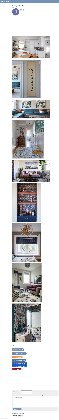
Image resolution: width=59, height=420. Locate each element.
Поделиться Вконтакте (18, 360)
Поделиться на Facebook (19, 363)
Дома (13, 7)
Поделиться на (19, 366)
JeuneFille (22, 9)
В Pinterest (17, 369)
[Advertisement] (22, 24)
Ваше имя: (15, 391)
